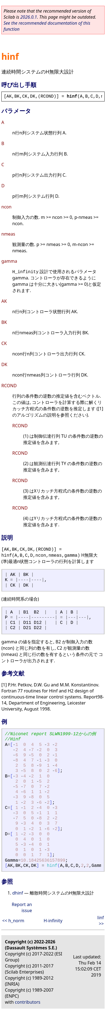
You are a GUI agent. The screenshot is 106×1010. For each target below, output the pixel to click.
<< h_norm (13, 921)
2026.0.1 (28, 17)
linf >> (100, 921)
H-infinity (53, 921)
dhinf (17, 893)
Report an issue (22, 907)
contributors (27, 1002)
